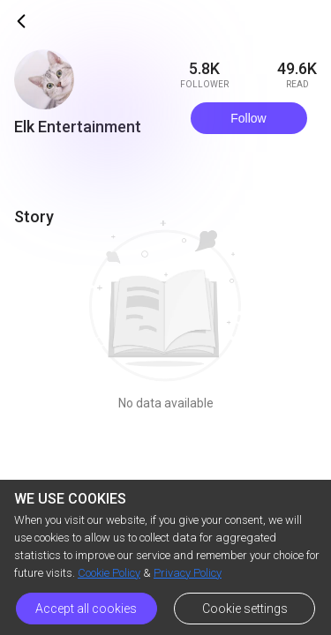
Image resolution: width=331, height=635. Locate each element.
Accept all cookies (86, 608)
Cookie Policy (109, 572)
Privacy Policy (188, 572)
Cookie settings (245, 608)
